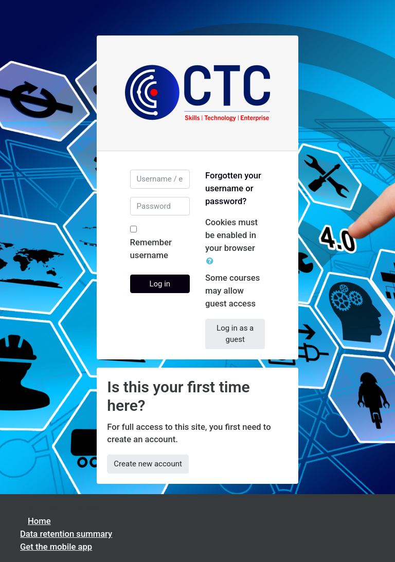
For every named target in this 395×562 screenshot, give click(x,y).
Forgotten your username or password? (233, 188)
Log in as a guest (235, 334)
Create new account (148, 463)
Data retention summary (66, 534)
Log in (159, 283)
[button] (212, 261)
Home (39, 521)
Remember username (151, 249)
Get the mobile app (56, 547)
